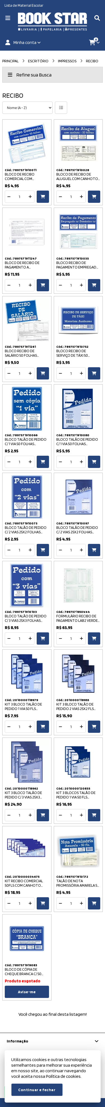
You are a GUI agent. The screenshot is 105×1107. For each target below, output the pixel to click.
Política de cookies (63, 1076)
